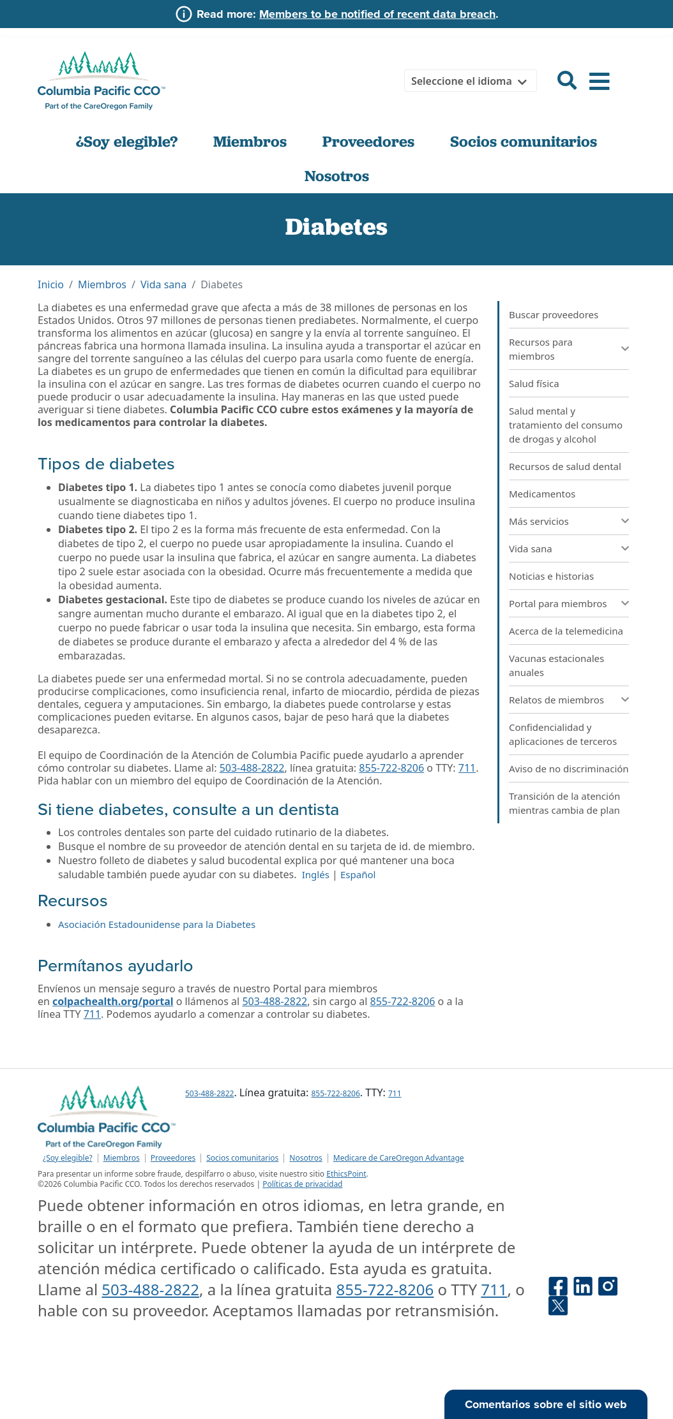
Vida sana (163, 284)
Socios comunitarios (523, 141)
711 (467, 768)
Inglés (315, 874)
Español (357, 874)
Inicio (51, 284)
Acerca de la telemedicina (566, 630)
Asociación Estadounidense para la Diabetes (156, 924)
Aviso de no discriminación (569, 768)
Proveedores (368, 141)
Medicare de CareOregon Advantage (398, 1158)
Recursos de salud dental (565, 466)
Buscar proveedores (553, 314)
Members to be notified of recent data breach (377, 14)
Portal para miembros (558, 603)
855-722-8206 (391, 768)
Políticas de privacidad (302, 1184)
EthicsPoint (346, 1173)
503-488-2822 (252, 768)
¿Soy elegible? (127, 141)
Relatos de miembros (556, 699)
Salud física (534, 383)
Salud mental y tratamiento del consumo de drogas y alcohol (566, 424)
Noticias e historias (551, 576)
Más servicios (539, 521)
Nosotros (337, 176)
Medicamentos (542, 493)
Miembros (250, 141)
